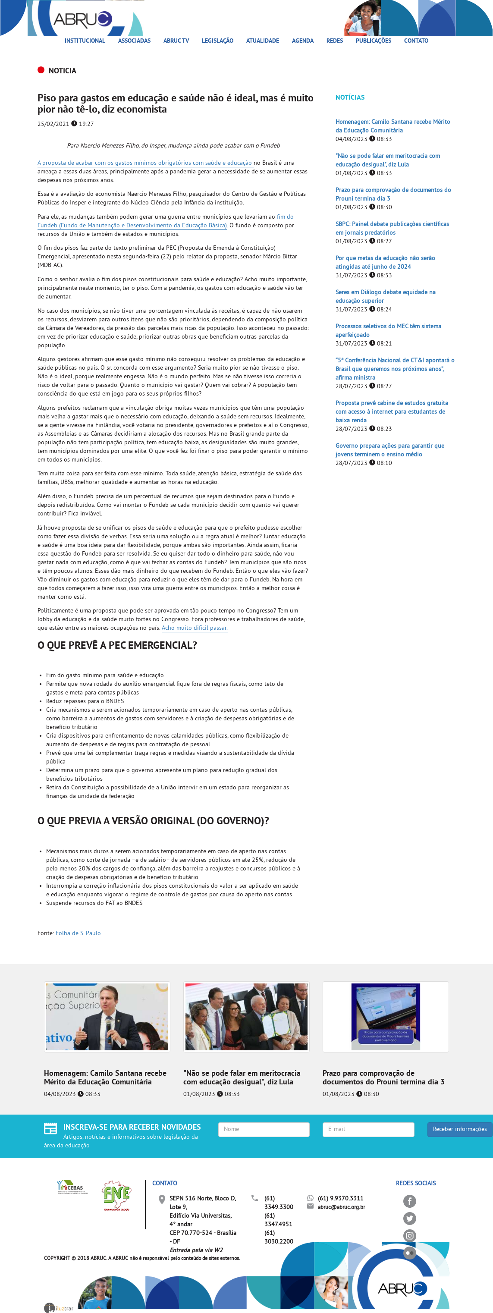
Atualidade (262, 41)
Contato (416, 41)
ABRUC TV (176, 41)
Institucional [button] (85, 41)
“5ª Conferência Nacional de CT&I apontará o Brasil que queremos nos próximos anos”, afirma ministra (395, 369)
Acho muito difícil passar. (195, 628)
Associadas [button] (134, 41)
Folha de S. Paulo (78, 933)
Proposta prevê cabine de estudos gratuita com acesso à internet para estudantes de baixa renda (392, 412)
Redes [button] (335, 41)
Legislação (217, 41)
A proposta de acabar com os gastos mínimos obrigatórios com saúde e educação (146, 163)
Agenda (303, 41)
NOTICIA (62, 71)
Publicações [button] (373, 41)
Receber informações (460, 1129)
